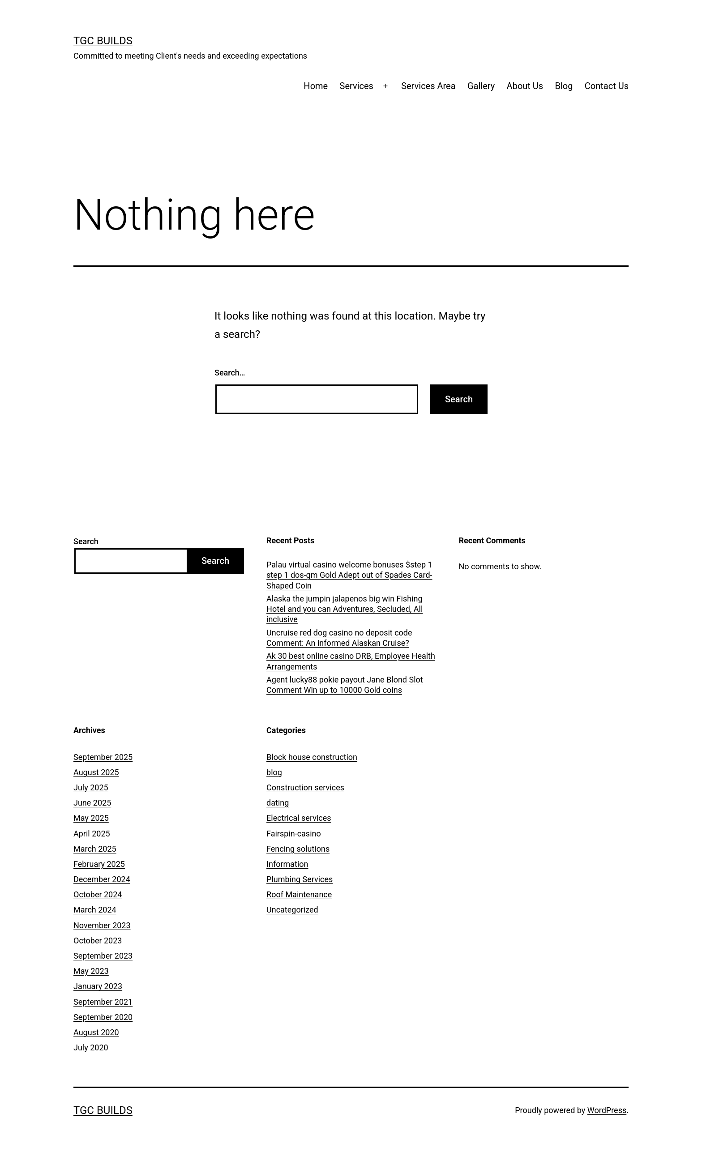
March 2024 (94, 909)
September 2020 (103, 1017)
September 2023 (103, 955)
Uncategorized (292, 909)
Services (356, 86)
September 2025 (103, 757)
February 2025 (99, 864)
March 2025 (94, 848)
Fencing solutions (298, 848)
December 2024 (101, 879)
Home (316, 86)
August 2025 (96, 772)
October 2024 (97, 894)
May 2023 (91, 971)
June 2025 (92, 802)
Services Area (428, 86)
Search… (229, 372)
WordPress (606, 1110)
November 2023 (102, 925)
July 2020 (90, 1047)
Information (287, 864)
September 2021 (103, 1002)
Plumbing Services (299, 879)
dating (277, 802)
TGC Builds (103, 40)
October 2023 (97, 940)
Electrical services (298, 818)
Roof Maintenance (299, 894)
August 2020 (96, 1032)
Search (85, 541)
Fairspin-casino (293, 833)
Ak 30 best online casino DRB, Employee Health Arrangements (350, 661)
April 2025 (91, 833)
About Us (525, 86)
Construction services (305, 787)
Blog (564, 86)
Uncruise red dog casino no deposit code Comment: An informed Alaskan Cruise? (339, 638)
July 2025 (90, 787)
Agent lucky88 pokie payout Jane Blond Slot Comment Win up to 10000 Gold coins (344, 685)
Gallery (481, 86)
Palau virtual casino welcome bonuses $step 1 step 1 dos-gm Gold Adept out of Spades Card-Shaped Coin (349, 575)
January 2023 (97, 986)
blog (274, 772)
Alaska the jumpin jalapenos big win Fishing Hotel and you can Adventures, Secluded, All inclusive (344, 609)
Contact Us (607, 86)
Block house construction (311, 757)
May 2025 (91, 818)
